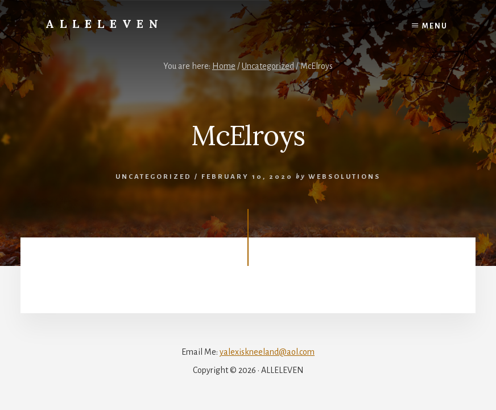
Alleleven (105, 24)
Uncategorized (153, 177)
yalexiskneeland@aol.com (267, 351)
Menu (435, 26)
